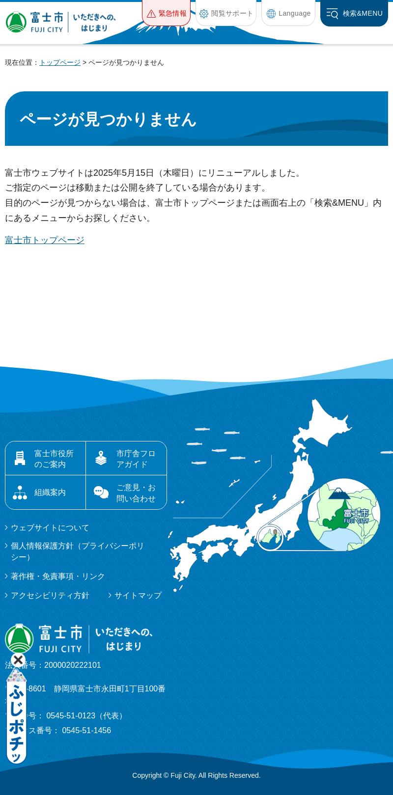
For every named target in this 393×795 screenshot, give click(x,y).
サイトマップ (138, 595)
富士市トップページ (44, 240)
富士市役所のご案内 (54, 458)
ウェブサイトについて (50, 527)
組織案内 (50, 492)
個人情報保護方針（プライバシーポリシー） (77, 551)
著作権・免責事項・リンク (58, 576)
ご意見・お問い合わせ (136, 492)
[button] (166, 13)
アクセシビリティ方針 (50, 595)
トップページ (60, 62)
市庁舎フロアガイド (136, 458)
